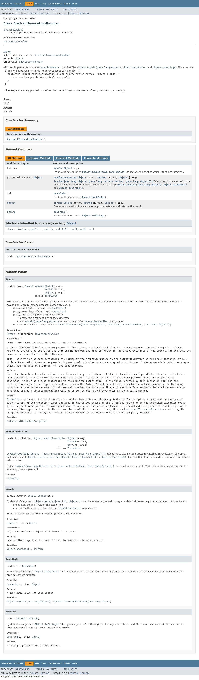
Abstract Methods (67, 158)
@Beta (6, 52)
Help (74, 4)
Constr (34, 13)
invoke (58, 202)
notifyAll (62, 229)
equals (58, 168)
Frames (39, 9)
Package (18, 4)
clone (10, 229)
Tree (44, 4)
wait (74, 229)
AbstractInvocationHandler (52, 55)
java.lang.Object (13, 29)
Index (67, 4)
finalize (22, 229)
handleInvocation (65, 177)
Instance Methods (39, 158)
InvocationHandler (15, 41)
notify (49, 229)
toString (59, 212)
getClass (36, 229)
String (11, 212)
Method (44, 13)
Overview (6, 4)
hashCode (59, 193)
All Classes (70, 9)
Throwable (51, 295)
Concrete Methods (96, 158)
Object (19, 58)
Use (37, 4)
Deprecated (55, 4)
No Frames (52, 9)
